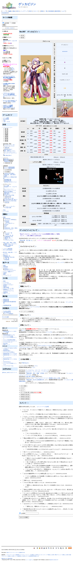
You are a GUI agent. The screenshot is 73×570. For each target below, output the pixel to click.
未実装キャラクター (8, 284)
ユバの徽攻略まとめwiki (20, 556)
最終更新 (57, 11)
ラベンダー (69, 302)
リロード (35, 11)
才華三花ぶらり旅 (8, 198)
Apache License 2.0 (54, 559)
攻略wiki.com (4, 558)
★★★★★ (6, 220)
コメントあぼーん (29, 559)
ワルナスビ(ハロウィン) (25, 347)
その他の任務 (7, 207)
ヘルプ (63, 11)
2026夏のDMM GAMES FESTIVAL (9, 84)
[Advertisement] (27, 22)
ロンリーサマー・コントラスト (10, 41)
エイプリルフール (9, 290)
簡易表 (7, 234)
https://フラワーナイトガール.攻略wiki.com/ (16, 552)
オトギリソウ (45, 370)
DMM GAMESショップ (9, 107)
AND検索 (6, 23)
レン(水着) (6, 332)
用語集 (5, 286)
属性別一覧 (7, 237)
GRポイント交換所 (8, 105)
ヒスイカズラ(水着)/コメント (10, 338)
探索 (4, 265)
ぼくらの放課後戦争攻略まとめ (32, 556)
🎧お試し (11, 67)
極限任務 (7, 147)
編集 (10, 11)
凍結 (14, 11)
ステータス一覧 (8, 232)
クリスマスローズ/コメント (10, 341)
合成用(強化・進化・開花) (10, 228)
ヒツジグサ (49, 332)
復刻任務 (6, 160)
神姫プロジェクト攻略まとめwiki (62, 554)
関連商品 (5, 292)
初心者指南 (6, 119)
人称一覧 (7, 258)
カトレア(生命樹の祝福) (9, 339)
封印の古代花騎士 (8, 191)
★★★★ (6, 224)
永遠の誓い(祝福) (30, 376)
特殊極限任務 (7, 179)
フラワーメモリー (8, 229)
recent (11, 28)
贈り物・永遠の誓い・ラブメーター (10, 253)
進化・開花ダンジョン (9, 150)
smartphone (5, 13)
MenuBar (5, 343)
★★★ (5, 225)
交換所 (5, 272)
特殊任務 (7, 202)
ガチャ (7, 223)
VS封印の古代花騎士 (9, 173)
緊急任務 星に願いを (26, 240)
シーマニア (44, 371)
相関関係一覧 (6, 256)
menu (7, 28)
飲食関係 (7, 259)
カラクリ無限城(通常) (9, 168)
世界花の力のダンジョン (10, 182)
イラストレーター (9, 240)
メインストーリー (7, 127)
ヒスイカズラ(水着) (8, 336)
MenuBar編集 (5, 317)
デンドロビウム (29, 370)
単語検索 (51, 11)
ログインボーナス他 (8, 288)
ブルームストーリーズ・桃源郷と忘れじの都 (47, 378)
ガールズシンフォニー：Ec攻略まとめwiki (29, 554)
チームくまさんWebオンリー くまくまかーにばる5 (10, 101)
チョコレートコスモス (34, 307)
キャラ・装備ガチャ (8, 271)
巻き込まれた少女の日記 (10, 200)
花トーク (5, 254)
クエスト (5, 268)
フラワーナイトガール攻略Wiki (12, 554)
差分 (17, 11)
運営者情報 (10, 558)
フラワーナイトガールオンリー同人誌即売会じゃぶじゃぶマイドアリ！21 (10, 95)
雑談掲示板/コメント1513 (9, 331)
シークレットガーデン (9, 206)
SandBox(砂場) (7, 311)
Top (19, 7)
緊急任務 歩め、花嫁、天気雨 (35, 373)
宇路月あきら (25, 363)
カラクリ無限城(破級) (9, 167)
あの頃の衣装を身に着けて (10, 199)
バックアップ (24, 11)
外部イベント (6, 293)
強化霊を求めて (8, 149)
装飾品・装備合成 (8, 245)
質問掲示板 (6, 300)
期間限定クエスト (8, 269)
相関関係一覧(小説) (9, 257)
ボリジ (23, 330)
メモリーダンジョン (9, 146)
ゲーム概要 (6, 118)
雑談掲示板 (6, 299)
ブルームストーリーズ (10, 190)
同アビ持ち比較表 (7, 249)
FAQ (4, 120)
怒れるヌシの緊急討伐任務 (10, 177)
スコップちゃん (7, 283)
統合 (15, 219)
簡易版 (7, 222)
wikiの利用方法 (7, 312)
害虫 (4, 210)
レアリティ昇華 (9, 219)
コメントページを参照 (43, 406)
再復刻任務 (7, 161)
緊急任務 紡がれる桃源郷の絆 (35, 379)
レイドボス (6, 211)
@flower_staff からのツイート (9, 372)
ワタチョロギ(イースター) (44, 345)
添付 (30, 11)
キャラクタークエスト (10, 270)
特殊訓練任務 (7, 180)
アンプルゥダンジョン (10, 151)
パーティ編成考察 (7, 248)
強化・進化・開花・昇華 (9, 242)
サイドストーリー (8, 189)
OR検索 (13, 23)
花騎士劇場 (6, 287)
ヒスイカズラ (7, 357)
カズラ (62, 338)
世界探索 (5, 266)
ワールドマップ (7, 275)
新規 (42, 11)
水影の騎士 (7, 194)
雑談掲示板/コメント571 (10, 353)
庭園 (4, 274)
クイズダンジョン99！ (9, 144)
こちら (36, 365)
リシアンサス (36, 371)
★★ (5, 226)
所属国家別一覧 (9, 236)
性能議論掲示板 (7, 305)
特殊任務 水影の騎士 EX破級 (10, 175)
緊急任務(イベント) (9, 159)
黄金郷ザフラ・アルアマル (10, 187)
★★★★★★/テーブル (9, 334)
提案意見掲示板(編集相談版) (9, 302)
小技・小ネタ (6, 121)
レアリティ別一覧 (8, 235)
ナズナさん (6, 282)
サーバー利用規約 (8, 313)
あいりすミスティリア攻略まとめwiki (46, 554)
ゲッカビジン (27, 4)
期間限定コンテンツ (8, 289)
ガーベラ (37, 370)
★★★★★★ (7, 218)
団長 (4, 281)
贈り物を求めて (8, 155)
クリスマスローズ (7, 342)
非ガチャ (11, 223)
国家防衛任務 (8, 196)
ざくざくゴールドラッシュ (10, 153)
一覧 (46, 11)
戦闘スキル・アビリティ (11, 243)
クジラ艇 (6, 185)
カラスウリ (28, 371)
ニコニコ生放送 (7, 78)
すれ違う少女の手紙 (9, 195)
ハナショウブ (60, 262)
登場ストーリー (9, 239)
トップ (4, 11)
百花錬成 (8, 246)
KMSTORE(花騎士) (8, 106)
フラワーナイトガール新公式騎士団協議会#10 (9, 77)
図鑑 (4, 217)
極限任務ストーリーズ (10, 192)
